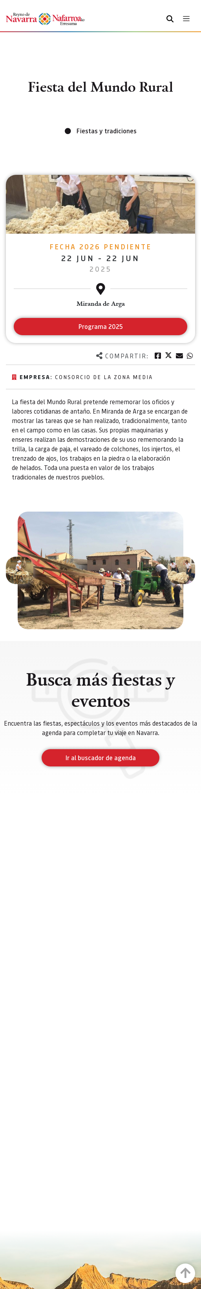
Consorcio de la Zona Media (104, 376)
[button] (19, 570)
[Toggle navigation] (186, 18)
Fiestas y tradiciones (107, 131)
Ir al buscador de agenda (101, 757)
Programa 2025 (101, 326)
